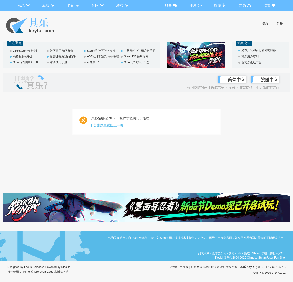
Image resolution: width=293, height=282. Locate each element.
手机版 (184, 267)
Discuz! (66, 267)
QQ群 (281, 253)
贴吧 (272, 253)
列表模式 (203, 253)
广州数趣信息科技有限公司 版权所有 (214, 267)
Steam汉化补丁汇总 (136, 62)
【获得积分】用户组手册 (139, 50)
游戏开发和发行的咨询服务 (258, 50)
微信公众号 (219, 253)
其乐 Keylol (247, 267)
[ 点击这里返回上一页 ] (108, 125)
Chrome (25, 271)
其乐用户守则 (250, 56)
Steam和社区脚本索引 (101, 50)
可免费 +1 (93, 62)
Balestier (38, 267)
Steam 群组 (259, 253)
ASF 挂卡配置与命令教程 (103, 56)
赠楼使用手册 (58, 62)
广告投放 (171, 267)
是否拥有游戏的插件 (63, 56)
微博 (231, 253)
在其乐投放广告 (251, 62)
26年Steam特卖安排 (26, 50)
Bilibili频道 (243, 253)
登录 (265, 23)
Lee (26, 267)
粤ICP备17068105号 (271, 267)
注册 (280, 23)
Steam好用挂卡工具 (25, 62)
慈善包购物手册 (23, 56)
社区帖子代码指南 (61, 50)
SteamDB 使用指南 (136, 56)
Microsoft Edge (43, 271)
